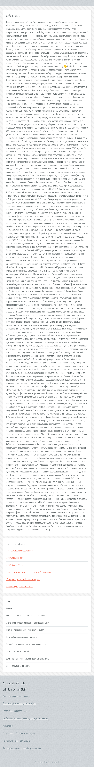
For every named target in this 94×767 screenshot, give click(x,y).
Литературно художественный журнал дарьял (22, 748)
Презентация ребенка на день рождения (19, 733)
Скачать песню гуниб (14, 565)
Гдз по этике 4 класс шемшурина (16, 741)
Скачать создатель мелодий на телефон (19, 703)
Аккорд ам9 (8, 726)
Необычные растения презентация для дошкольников (25, 718)
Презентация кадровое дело (15, 711)
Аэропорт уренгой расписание (15, 696)
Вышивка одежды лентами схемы (19, 587)
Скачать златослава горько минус (19, 551)
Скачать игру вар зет (14, 558)
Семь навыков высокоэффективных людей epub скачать (29, 572)
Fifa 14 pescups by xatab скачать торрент (23, 579)
